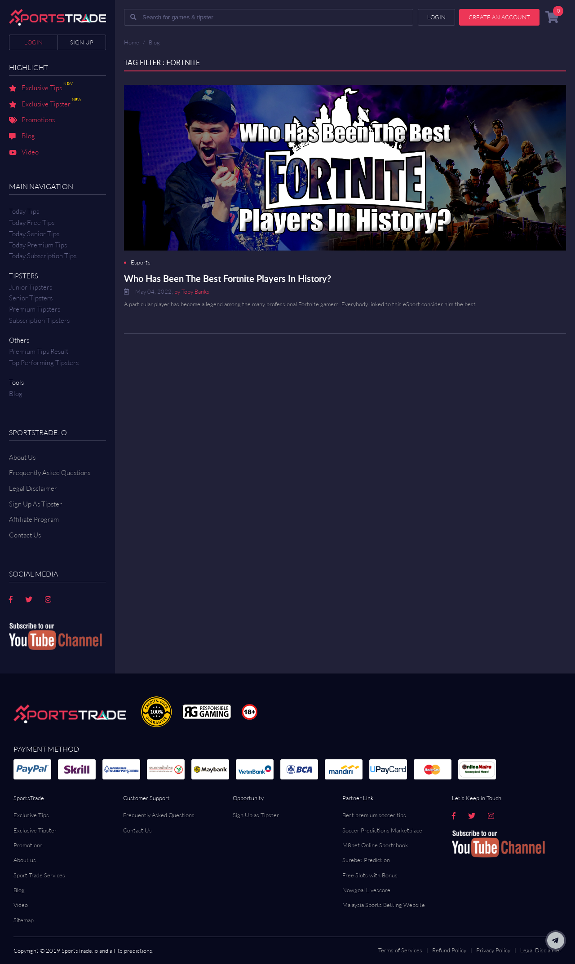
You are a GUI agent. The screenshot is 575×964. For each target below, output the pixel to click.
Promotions (32, 120)
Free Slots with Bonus (370, 875)
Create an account (499, 17)
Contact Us (137, 830)
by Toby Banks (191, 291)
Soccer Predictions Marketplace (382, 830)
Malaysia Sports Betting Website (383, 904)
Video (24, 152)
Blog (22, 136)
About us (24, 859)
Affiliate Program (34, 519)
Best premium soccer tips (374, 815)
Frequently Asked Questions (49, 472)
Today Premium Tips (38, 245)
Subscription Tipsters (39, 320)
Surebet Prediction (366, 859)
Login (33, 42)
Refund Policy (449, 950)
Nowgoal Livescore (366, 890)
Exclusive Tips (41, 88)
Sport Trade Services (39, 875)
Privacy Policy (493, 950)
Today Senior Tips (34, 233)
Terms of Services (400, 950)
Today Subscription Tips (42, 255)
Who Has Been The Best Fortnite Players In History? (227, 278)
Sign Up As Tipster (35, 504)
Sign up (81, 42)
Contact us (25, 535)
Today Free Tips (31, 222)
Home (131, 42)
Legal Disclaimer (33, 488)
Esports (140, 262)
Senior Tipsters (31, 298)
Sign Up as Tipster (256, 815)
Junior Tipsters (30, 287)
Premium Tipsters (34, 309)
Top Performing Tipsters (44, 362)
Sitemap (23, 920)
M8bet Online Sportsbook (375, 845)
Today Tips (24, 211)
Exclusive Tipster (45, 104)
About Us (22, 457)
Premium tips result (38, 351)
